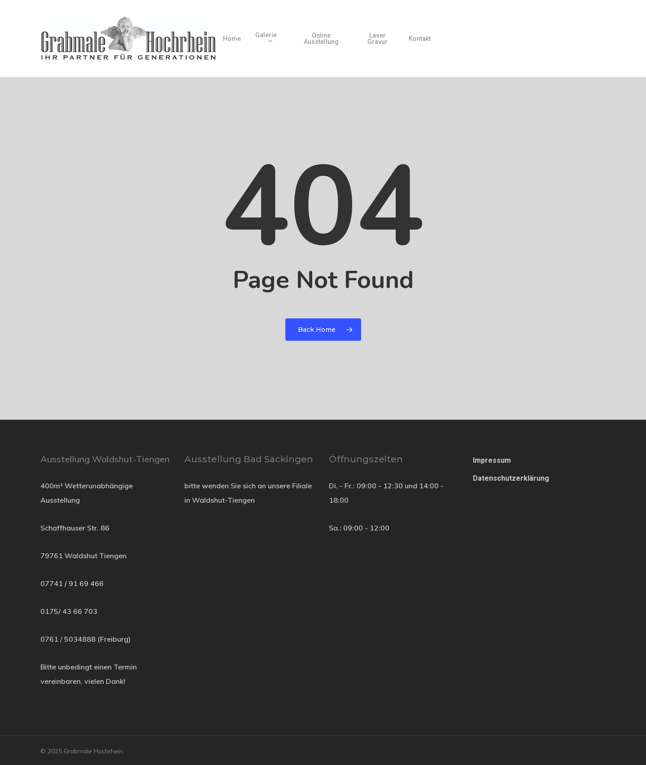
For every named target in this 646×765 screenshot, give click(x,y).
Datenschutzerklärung (511, 478)
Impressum (492, 460)
